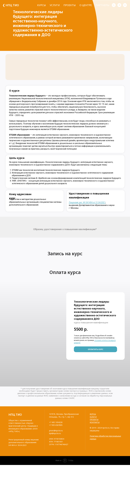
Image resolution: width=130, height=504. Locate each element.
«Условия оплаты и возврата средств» (95, 341)
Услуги (55, 5)
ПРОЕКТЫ (94, 419)
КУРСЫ (93, 414)
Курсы (41, 5)
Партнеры (102, 5)
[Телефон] (114, 5)
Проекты (69, 5)
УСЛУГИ (93, 417)
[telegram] (119, 5)
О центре (85, 5)
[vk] (125, 5)
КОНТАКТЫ (95, 422)
